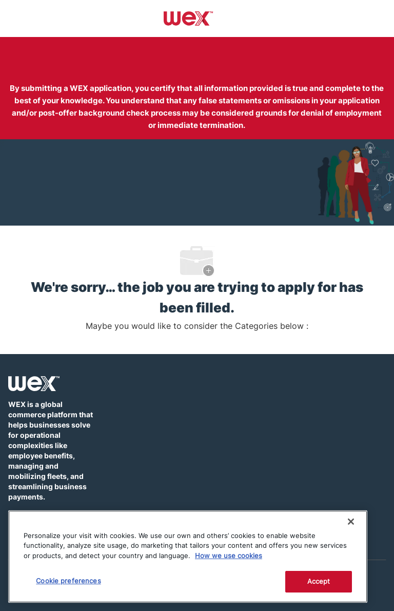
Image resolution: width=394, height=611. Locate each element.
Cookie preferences (68, 581)
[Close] (351, 521)
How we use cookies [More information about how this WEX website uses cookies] (228, 555)
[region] (187, 556)
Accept (318, 581)
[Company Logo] (188, 18)
